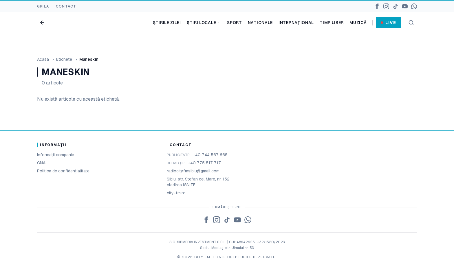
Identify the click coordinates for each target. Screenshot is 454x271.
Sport (234, 22)
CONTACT (66, 6)
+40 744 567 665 (210, 154)
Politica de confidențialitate (63, 171)
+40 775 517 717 (204, 163)
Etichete (64, 59)
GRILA (43, 6)
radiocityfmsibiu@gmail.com (193, 171)
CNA (41, 163)
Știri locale (204, 22)
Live (388, 22)
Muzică (358, 22)
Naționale (260, 22)
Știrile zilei (167, 22)
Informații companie (55, 154)
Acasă (43, 59)
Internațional (296, 22)
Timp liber (332, 22)
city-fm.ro (176, 193)
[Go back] (42, 22)
